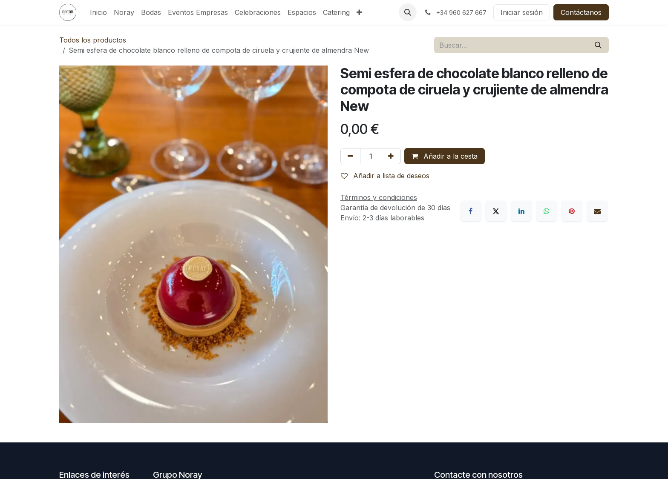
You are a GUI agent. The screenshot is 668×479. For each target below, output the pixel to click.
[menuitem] (98, 12)
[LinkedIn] (521, 211)
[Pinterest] (571, 211)
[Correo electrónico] (597, 211)
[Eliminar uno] (350, 156)
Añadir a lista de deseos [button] (385, 175)
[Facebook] (471, 211)
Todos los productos (92, 40)
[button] (408, 12)
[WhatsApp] (546, 211)
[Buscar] (598, 45)
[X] (496, 211)
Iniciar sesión (522, 12)
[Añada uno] (391, 156)
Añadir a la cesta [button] (445, 156)
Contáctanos (581, 12)
